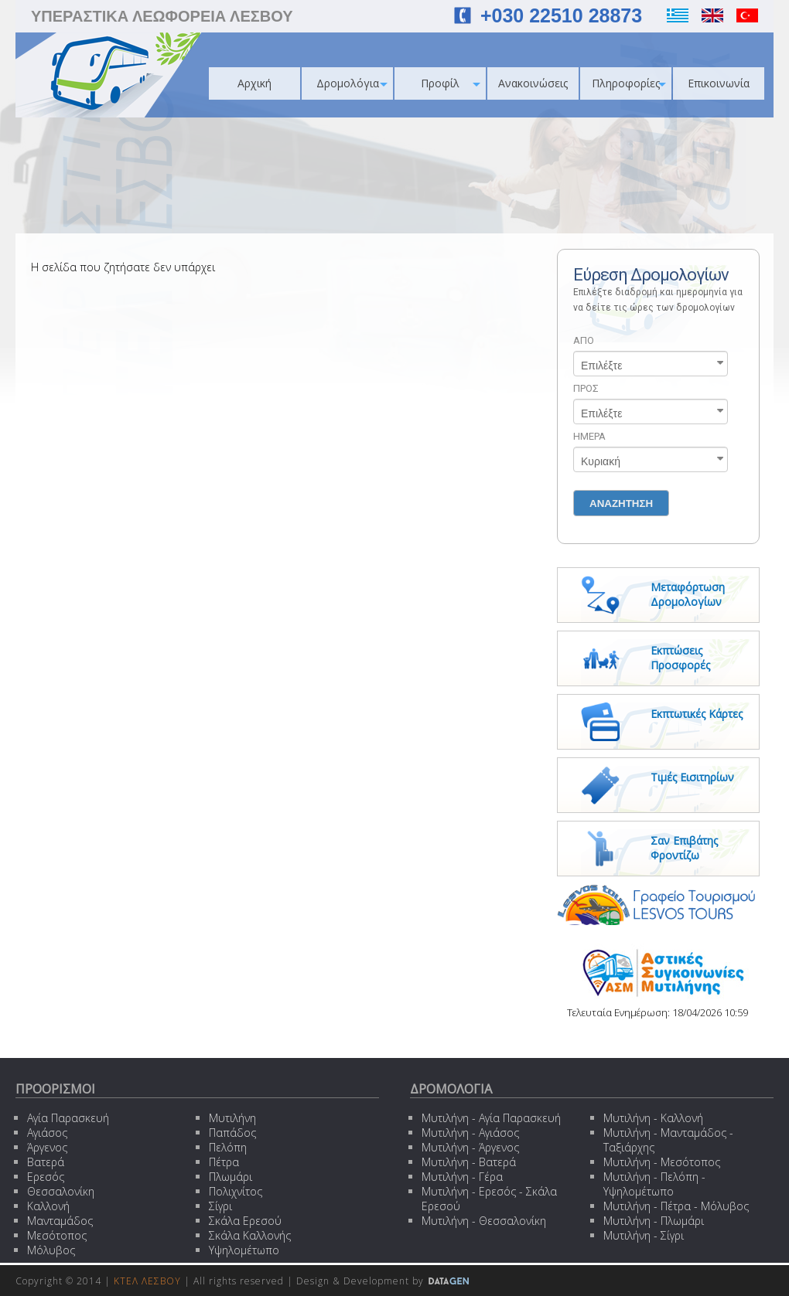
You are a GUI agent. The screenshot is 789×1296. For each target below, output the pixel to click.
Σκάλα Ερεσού (245, 1220)
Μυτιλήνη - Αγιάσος (470, 1132)
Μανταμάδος (60, 1220)
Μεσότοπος (57, 1235)
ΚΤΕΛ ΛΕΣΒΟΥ (147, 1280)
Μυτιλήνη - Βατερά (469, 1162)
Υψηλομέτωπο (244, 1250)
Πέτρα (224, 1162)
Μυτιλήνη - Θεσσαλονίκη (484, 1220)
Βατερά (45, 1162)
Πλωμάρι (230, 1176)
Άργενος (47, 1147)
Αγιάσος (47, 1132)
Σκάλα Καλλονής (250, 1235)
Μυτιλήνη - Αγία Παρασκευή (491, 1118)
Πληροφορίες (629, 83)
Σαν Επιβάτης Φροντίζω (684, 847)
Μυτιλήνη (232, 1118)
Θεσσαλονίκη (60, 1191)
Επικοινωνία (719, 83)
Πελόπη (228, 1147)
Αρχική (254, 83)
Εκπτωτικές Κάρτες (697, 713)
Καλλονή (48, 1206)
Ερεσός (45, 1176)
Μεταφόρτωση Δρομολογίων (688, 594)
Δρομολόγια (352, 83)
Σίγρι (220, 1206)
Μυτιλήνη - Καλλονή (653, 1118)
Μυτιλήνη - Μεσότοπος (661, 1162)
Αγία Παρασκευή (68, 1118)
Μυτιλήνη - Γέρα (462, 1176)
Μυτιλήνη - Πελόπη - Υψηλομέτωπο (654, 1184)
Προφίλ (450, 83)
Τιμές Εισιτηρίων (692, 777)
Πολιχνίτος (235, 1191)
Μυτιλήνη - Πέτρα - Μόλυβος (676, 1206)
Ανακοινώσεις (533, 83)
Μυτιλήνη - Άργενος (470, 1147)
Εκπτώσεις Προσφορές (680, 657)
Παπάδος (232, 1132)
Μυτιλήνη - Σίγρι (643, 1235)
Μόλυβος (51, 1250)
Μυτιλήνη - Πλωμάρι (653, 1220)
